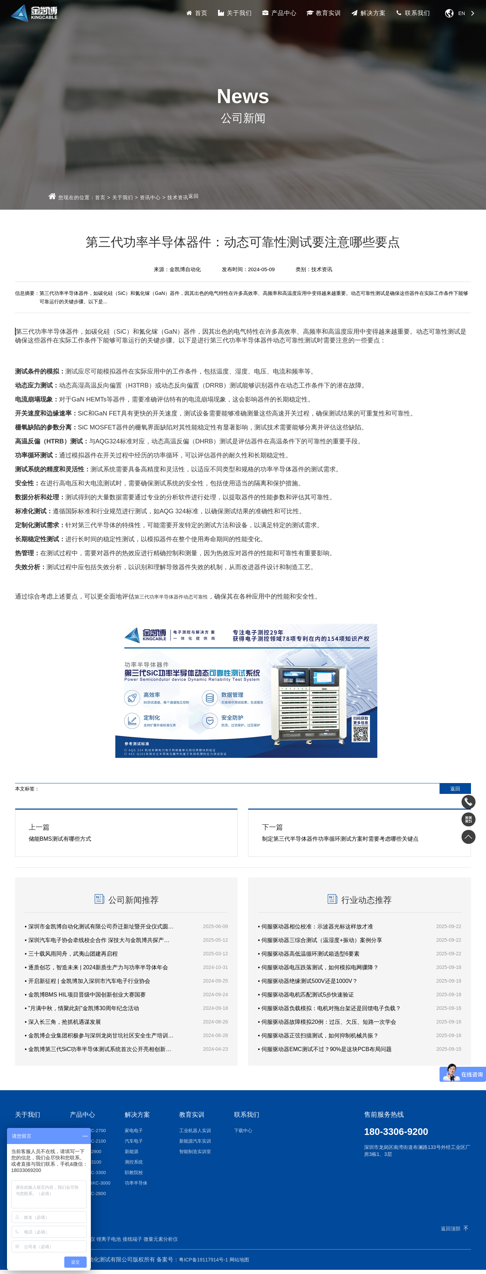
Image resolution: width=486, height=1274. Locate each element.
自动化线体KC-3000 (90, 1187)
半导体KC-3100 (85, 1166)
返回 (193, 196)
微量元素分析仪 (161, 1243)
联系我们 (412, 13)
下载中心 (243, 1134)
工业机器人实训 (195, 1134)
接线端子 (132, 1243)
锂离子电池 (108, 1243)
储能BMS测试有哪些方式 (126, 833)
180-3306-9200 (397, 1135)
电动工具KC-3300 (88, 1176)
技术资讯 (177, 197)
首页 (196, 13)
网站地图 (239, 1264)
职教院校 (134, 1176)
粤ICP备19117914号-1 (203, 1264)
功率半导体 (136, 1187)
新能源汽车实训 (195, 1145)
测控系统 (134, 1166)
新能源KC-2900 (85, 1155)
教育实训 (323, 13)
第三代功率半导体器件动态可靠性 (171, 597)
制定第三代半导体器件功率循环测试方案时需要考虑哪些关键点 (359, 833)
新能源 (131, 1155)
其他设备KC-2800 (88, 1197)
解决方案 (368, 13)
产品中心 (279, 13)
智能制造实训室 (195, 1155)
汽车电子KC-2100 (88, 1145)
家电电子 (134, 1134)
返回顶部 (450, 1233)
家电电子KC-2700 (88, 1134)
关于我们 (234, 13)
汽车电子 (134, 1145)
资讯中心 (150, 197)
